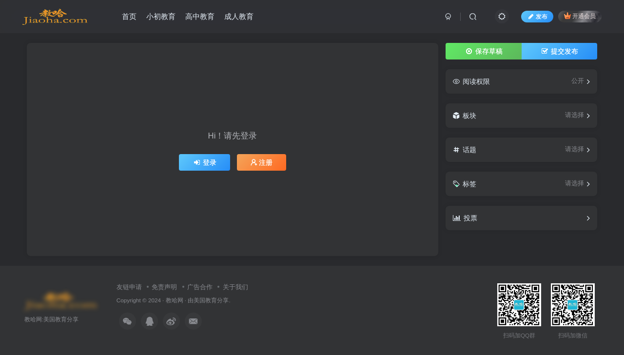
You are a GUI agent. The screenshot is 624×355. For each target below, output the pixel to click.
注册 (262, 162)
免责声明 (164, 287)
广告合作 (200, 287)
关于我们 (235, 287)
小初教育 (161, 16)
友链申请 (129, 287)
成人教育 (239, 16)
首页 (129, 16)
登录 (205, 162)
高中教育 (199, 16)
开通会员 (580, 16)
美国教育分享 (211, 300)
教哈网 (174, 300)
